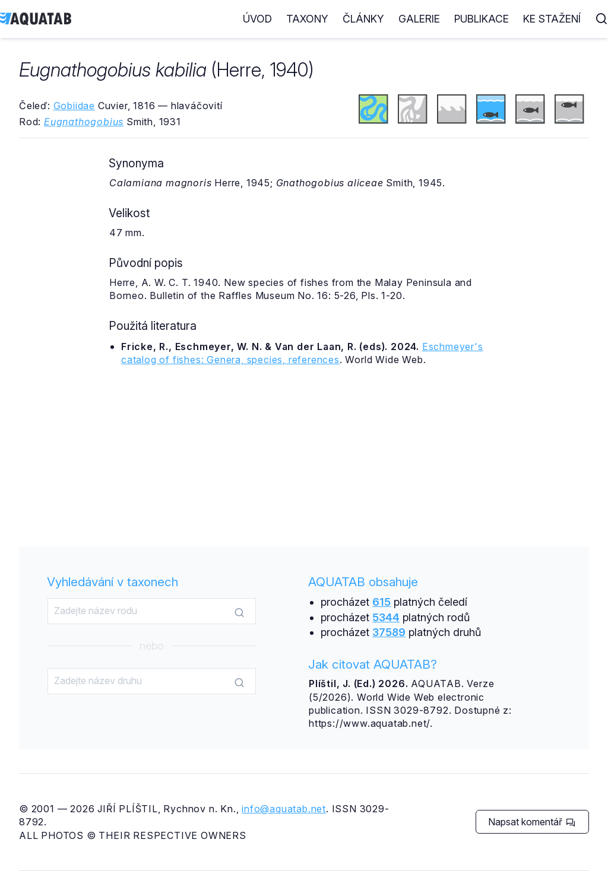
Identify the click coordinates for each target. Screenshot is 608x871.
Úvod (257, 18)
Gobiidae (74, 106)
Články (363, 18)
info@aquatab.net (284, 809)
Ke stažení (552, 18)
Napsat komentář (531, 822)
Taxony (307, 18)
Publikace (481, 18)
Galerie (419, 18)
